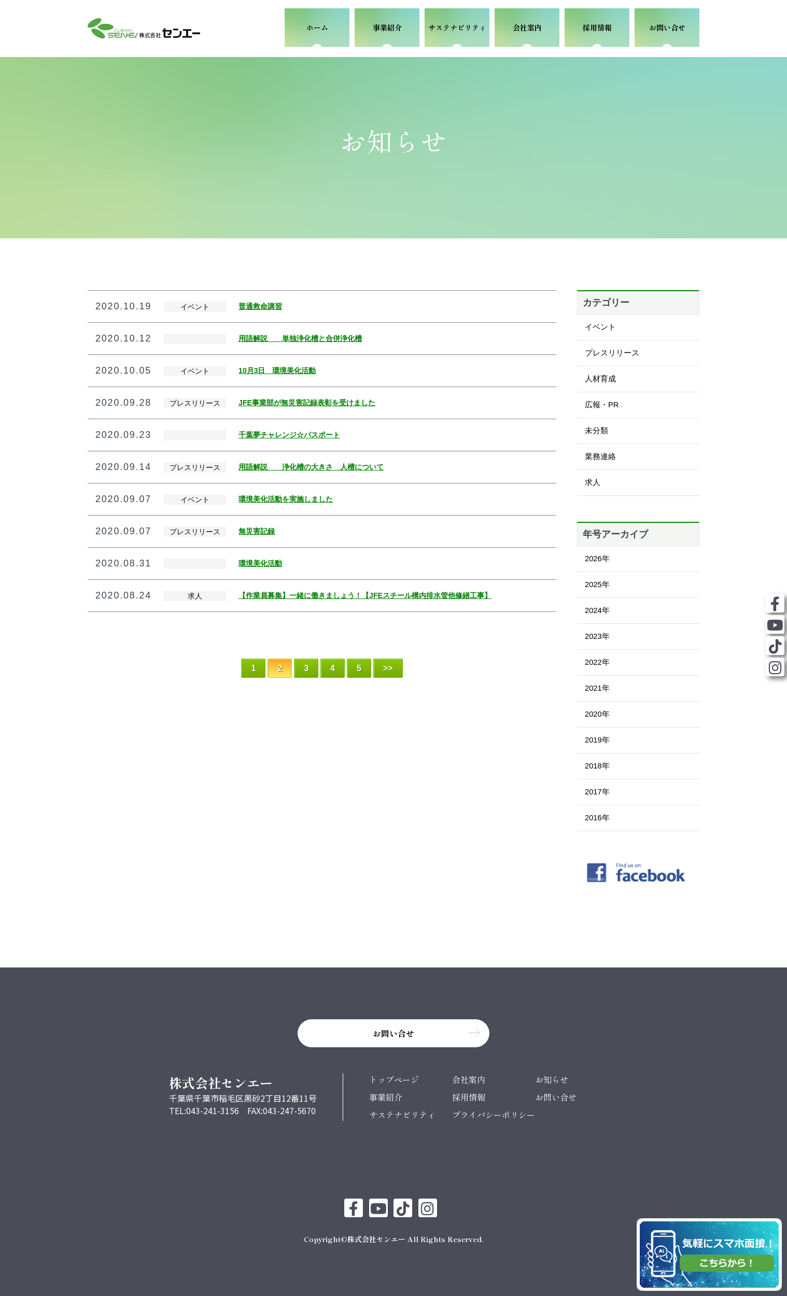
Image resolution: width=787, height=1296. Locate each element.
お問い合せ (556, 1097)
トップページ (394, 1079)
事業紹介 (385, 1097)
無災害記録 (256, 531)
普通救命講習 (260, 306)
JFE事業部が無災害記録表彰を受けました (306, 402)
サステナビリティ (402, 1114)
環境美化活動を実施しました (285, 499)
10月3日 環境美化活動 (277, 370)
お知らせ (551, 1079)
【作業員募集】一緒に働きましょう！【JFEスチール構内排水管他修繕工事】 (364, 595)
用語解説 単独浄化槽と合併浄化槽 (300, 338)
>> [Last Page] (388, 668)
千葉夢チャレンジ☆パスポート (289, 435)
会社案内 (468, 1079)
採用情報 (468, 1097)
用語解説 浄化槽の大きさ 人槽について (311, 467)
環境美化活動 (260, 563)
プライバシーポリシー (493, 1114)
